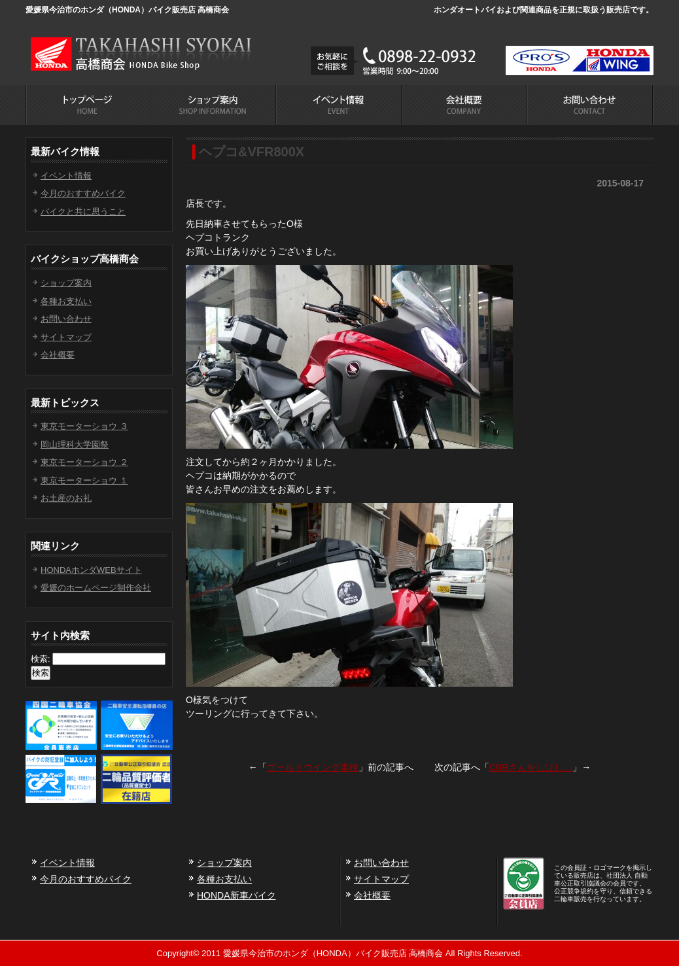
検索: (40, 659)
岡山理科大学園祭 (75, 444)
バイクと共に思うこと (83, 211)
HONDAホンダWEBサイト (91, 570)
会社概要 (58, 355)
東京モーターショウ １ (84, 480)
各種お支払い (66, 301)
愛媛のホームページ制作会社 (96, 588)
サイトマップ (66, 337)
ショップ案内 (66, 283)
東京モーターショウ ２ (84, 462)
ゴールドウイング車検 (312, 767)
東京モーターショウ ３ (84, 426)
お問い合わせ (66, 319)
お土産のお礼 (66, 498)
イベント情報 (66, 176)
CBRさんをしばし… (531, 767)
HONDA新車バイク (236, 895)
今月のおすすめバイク (83, 193)
